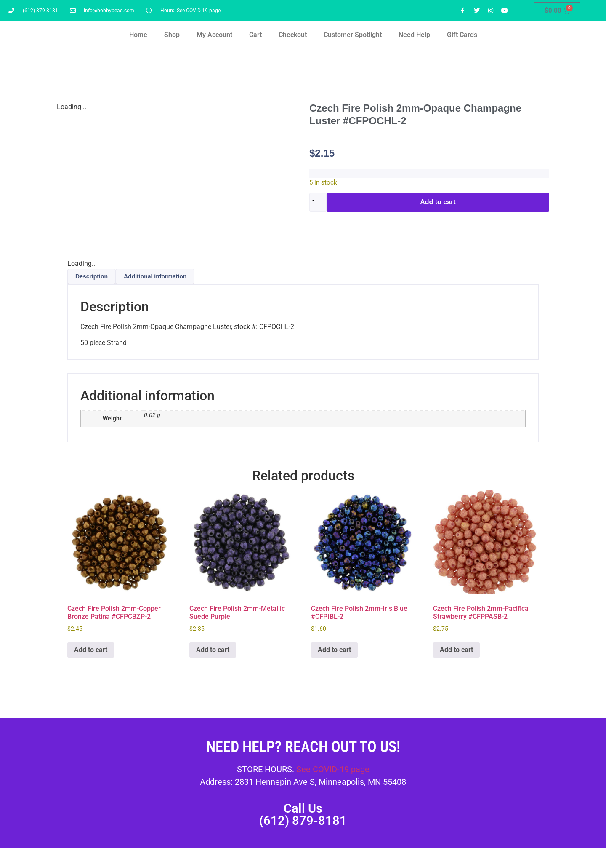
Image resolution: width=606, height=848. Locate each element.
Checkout (293, 35)
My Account (214, 35)
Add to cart (437, 202)
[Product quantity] (318, 202)
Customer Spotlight (353, 35)
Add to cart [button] (90, 650)
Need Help (414, 35)
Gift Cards (462, 35)
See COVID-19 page (332, 769)
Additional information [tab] (155, 276)
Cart (255, 35)
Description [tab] (91, 276)
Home (138, 35)
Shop (172, 35)
